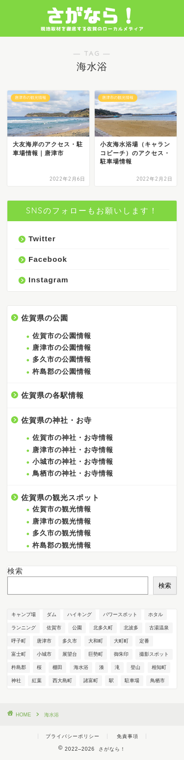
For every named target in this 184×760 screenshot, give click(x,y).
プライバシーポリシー (73, 736)
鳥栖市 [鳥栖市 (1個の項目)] (157, 680)
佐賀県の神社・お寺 (56, 420)
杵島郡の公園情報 (61, 371)
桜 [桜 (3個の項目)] (39, 667)
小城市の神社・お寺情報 (72, 461)
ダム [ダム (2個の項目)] (51, 614)
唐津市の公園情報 (61, 347)
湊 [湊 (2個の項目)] (101, 667)
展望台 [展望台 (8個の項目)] (69, 654)
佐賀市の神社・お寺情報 (72, 437)
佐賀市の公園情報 (61, 336)
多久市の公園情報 (61, 359)
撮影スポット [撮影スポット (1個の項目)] (154, 654)
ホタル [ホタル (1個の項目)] (155, 614)
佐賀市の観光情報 (61, 509)
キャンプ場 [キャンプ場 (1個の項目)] (23, 614)
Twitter (42, 238)
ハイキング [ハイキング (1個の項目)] (79, 614)
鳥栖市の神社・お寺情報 (72, 473)
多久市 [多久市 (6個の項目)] (69, 641)
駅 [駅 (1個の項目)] (111, 680)
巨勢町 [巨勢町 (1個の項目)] (95, 654)
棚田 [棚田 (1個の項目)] (57, 667)
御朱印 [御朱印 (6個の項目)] (121, 654)
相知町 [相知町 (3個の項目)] (159, 667)
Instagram (48, 280)
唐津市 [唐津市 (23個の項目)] (44, 641)
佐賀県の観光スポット (60, 497)
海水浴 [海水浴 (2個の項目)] (81, 667)
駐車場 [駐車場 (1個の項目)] (132, 680)
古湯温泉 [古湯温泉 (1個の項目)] (159, 627)
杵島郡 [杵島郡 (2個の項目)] (18, 667)
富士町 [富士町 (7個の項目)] (18, 654)
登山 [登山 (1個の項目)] (135, 667)
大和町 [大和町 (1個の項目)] (95, 641)
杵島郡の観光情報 (61, 545)
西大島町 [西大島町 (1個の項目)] (62, 680)
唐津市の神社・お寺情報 (72, 450)
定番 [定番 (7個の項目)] (144, 641)
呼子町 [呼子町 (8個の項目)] (18, 641)
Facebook (47, 259)
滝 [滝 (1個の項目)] (117, 667)
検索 (15, 571)
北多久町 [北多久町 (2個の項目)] (103, 627)
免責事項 (127, 736)
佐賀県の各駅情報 (52, 395)
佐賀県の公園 (44, 318)
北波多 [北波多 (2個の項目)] (131, 627)
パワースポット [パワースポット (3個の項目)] (120, 614)
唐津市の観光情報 (61, 521)
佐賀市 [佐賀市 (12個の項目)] (54, 627)
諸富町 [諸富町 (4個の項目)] (90, 680)
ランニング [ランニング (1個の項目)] (23, 627)
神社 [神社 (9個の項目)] (16, 680)
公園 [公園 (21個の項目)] (77, 627)
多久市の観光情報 (61, 533)
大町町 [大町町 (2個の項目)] (121, 641)
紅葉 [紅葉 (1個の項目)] (37, 680)
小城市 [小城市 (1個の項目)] (44, 654)
